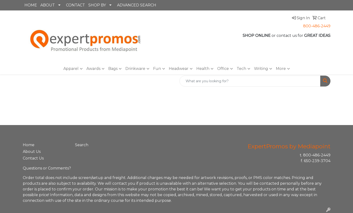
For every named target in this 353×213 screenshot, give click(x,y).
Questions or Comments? (47, 168)
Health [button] (202, 68)
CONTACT (75, 5)
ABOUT (47, 5)
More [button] (281, 68)
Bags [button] (113, 68)
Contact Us (33, 158)
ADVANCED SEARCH (136, 5)
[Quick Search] (249, 81)
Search (81, 145)
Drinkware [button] (135, 68)
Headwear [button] (178, 68)
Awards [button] (93, 68)
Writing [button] (261, 68)
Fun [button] (157, 68)
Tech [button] (241, 68)
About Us (32, 151)
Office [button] (223, 68)
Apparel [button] (71, 68)
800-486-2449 (316, 26)
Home (28, 145)
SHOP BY (97, 5)
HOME (30, 5)
